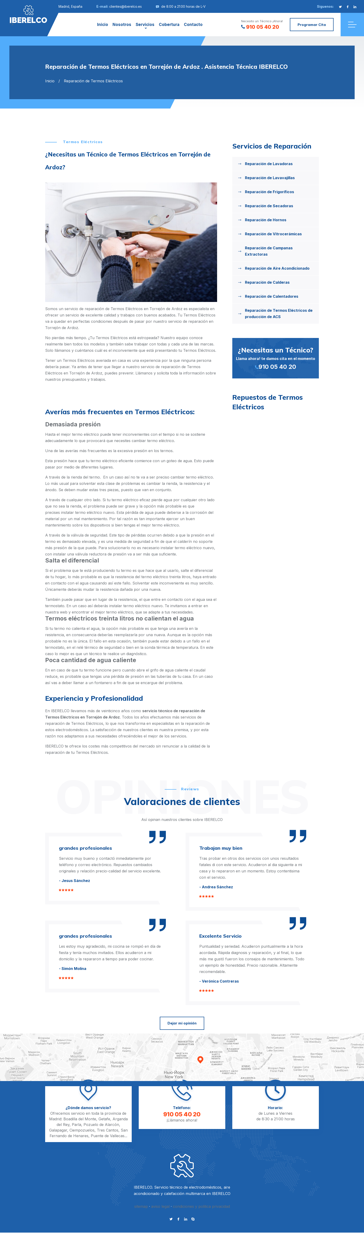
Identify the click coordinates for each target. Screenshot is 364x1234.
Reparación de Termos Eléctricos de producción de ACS (279, 313)
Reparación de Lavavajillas (270, 177)
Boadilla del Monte (79, 1119)
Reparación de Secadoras (269, 205)
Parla (76, 1124)
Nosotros (122, 24)
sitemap (141, 1206)
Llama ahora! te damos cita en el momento (275, 357)
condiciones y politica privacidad (201, 1206)
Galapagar (58, 1130)
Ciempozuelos (82, 1130)
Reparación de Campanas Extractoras (269, 251)
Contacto (193, 24)
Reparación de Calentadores (271, 296)
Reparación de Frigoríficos (269, 191)
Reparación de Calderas (267, 282)
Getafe (104, 1119)
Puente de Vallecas (107, 1135)
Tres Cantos (107, 1130)
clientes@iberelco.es (125, 6)
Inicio (102, 24)
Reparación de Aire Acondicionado (277, 268)
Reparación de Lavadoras (269, 163)
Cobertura (169, 24)
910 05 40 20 (260, 27)
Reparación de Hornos (265, 220)
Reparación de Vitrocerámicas (273, 234)
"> (28, 14)
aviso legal (160, 1206)
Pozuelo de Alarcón (101, 1124)
